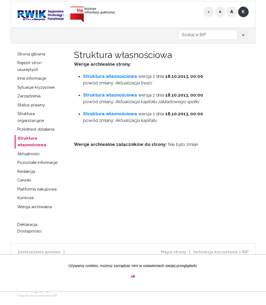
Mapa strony (173, 252)
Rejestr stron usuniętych (29, 66)
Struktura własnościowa (32, 141)
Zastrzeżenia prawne (39, 252)
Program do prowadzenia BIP (37, 295)
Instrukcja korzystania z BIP (221, 252)
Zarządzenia (29, 96)
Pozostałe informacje (37, 162)
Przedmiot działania (35, 129)
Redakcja (26, 171)
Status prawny (31, 105)
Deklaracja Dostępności (29, 228)
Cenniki (24, 180)
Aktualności (28, 153)
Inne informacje (31, 78)
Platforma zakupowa (37, 189)
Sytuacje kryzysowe (36, 87)
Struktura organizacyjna (30, 117)
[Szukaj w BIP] (208, 35)
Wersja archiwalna (34, 206)
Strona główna (31, 54)
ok (133, 276)
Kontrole (25, 198)
